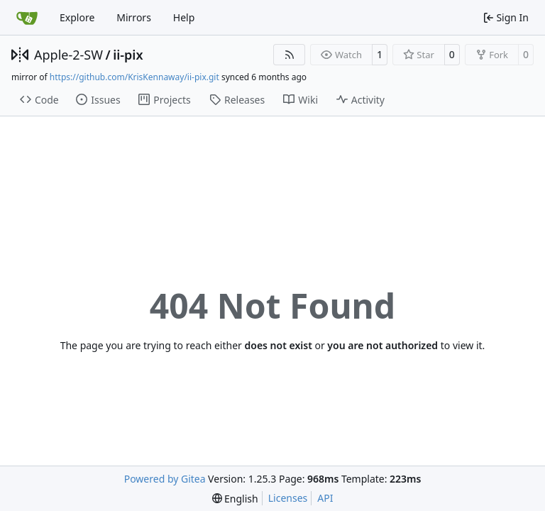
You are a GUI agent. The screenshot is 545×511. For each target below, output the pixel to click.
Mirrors (133, 17)
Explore (77, 17)
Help (184, 17)
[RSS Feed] (289, 54)
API (325, 498)
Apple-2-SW (68, 55)
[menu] (235, 498)
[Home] (27, 18)
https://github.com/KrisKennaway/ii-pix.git (134, 77)
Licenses (288, 498)
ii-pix (128, 55)
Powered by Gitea (165, 478)
